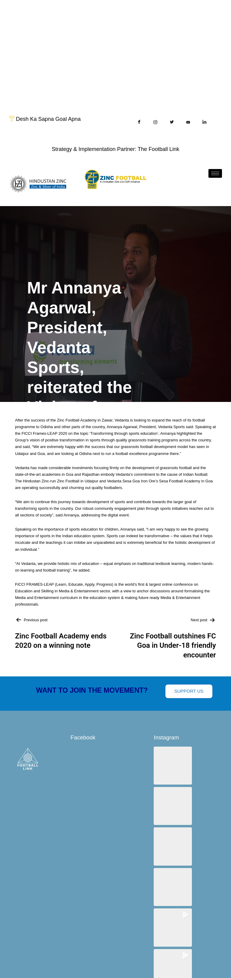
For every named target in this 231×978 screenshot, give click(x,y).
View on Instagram (192, 875)
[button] (172, 765)
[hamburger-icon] (215, 173)
